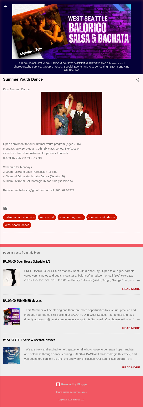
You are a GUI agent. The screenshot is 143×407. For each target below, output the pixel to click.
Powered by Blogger (71, 384)
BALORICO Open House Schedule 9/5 (26, 262)
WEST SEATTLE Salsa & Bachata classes (29, 340)
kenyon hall (47, 217)
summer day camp (71, 217)
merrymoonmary (79, 392)
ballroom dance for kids (20, 217)
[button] (137, 80)
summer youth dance (101, 217)
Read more (131, 288)
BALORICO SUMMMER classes (22, 301)
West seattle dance (17, 225)
